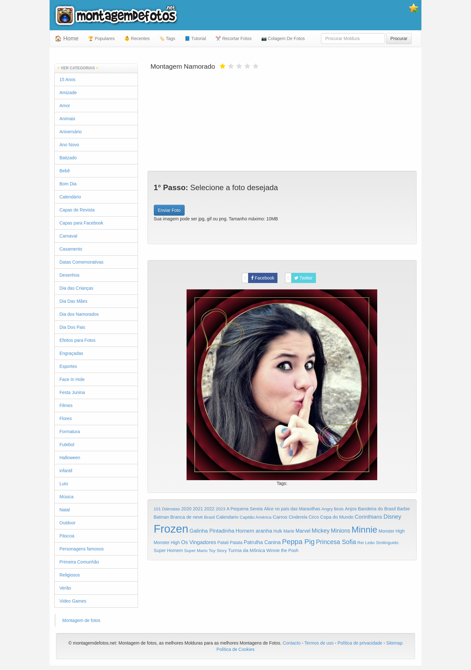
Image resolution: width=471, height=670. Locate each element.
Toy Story (218, 550)
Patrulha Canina (262, 542)
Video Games (72, 601)
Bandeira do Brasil (377, 508)
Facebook (258, 278)
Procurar (398, 38)
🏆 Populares (101, 38)
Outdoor (67, 522)
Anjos (351, 508)
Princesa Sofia (336, 541)
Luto (63, 483)
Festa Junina (72, 392)
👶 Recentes (137, 38)
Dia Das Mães (73, 301)
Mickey (321, 531)
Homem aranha (254, 531)
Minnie (364, 530)
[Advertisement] (282, 119)
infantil (65, 470)
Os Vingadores (198, 542)
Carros (280, 517)
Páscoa (66, 535)
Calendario (227, 517)
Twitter (299, 278)
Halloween (69, 457)
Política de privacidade (360, 643)
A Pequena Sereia (245, 508)
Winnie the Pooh (282, 550)
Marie (288, 531)
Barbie (403, 508)
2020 (186, 508)
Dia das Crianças (76, 288)
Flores (65, 418)
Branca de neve (186, 517)
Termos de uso (319, 643)
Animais (67, 118)
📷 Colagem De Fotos (283, 38)
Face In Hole (72, 379)
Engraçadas (71, 353)
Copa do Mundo (336, 517)
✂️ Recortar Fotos (233, 38)
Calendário (70, 196)
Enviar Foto (169, 210)
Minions (340, 531)
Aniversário (70, 131)
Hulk (277, 531)
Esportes (68, 366)
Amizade (68, 92)
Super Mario (196, 550)
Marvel (303, 531)
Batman (161, 517)
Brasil (209, 517)
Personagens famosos (81, 548)
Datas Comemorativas (81, 262)
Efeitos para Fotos (77, 340)
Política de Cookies (235, 649)
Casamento (70, 249)
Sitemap (394, 643)
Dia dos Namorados (79, 314)
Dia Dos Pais (72, 327)
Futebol (66, 444)
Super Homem (168, 550)
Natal (64, 509)
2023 (220, 509)
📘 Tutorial (195, 38)
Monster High (392, 531)
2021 (198, 508)
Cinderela (298, 517)
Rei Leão (366, 542)
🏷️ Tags (167, 38)
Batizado (68, 157)
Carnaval (68, 235)
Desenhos (69, 275)
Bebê (64, 170)
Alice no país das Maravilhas (292, 508)
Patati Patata (229, 542)
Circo (314, 517)
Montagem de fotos (81, 620)
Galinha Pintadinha (211, 531)
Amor (64, 105)
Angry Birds (333, 509)
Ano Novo (69, 144)
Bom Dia (68, 183)
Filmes (65, 405)
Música (66, 496)
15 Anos (67, 79)
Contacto (292, 643)
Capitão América (255, 517)
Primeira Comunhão (79, 561)
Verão (65, 588)
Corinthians (368, 517)
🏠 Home (66, 38)
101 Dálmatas (167, 509)
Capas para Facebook (81, 222)
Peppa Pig (298, 542)
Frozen (171, 528)
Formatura (69, 431)
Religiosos (69, 574)
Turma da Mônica (246, 550)
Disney (392, 516)
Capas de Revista (77, 209)
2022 (209, 508)
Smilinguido (387, 542)
